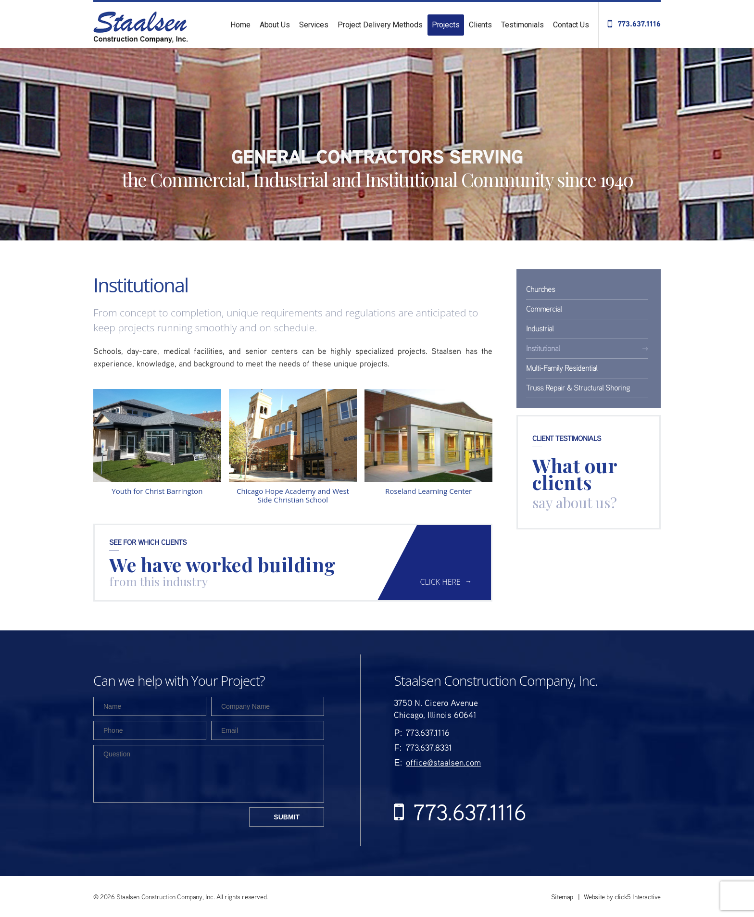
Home (240, 24)
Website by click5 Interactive (622, 896)
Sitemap (562, 896)
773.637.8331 (429, 747)
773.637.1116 (639, 23)
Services (313, 24)
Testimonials (522, 24)
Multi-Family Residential (561, 368)
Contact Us (571, 24)
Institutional (543, 348)
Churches (540, 289)
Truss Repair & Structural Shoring (578, 387)
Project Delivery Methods (380, 24)
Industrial (539, 328)
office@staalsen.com (443, 762)
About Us (275, 24)
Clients (480, 24)
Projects (446, 24)
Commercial (544, 308)
